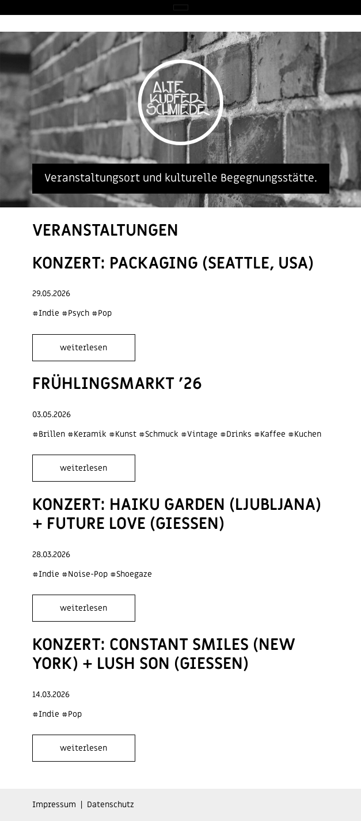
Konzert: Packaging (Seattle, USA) (173, 263)
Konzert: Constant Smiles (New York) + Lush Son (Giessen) (163, 654)
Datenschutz (110, 804)
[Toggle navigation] (180, 7)
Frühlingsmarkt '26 (117, 384)
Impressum (54, 804)
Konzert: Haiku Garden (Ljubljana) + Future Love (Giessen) (176, 514)
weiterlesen (83, 347)
